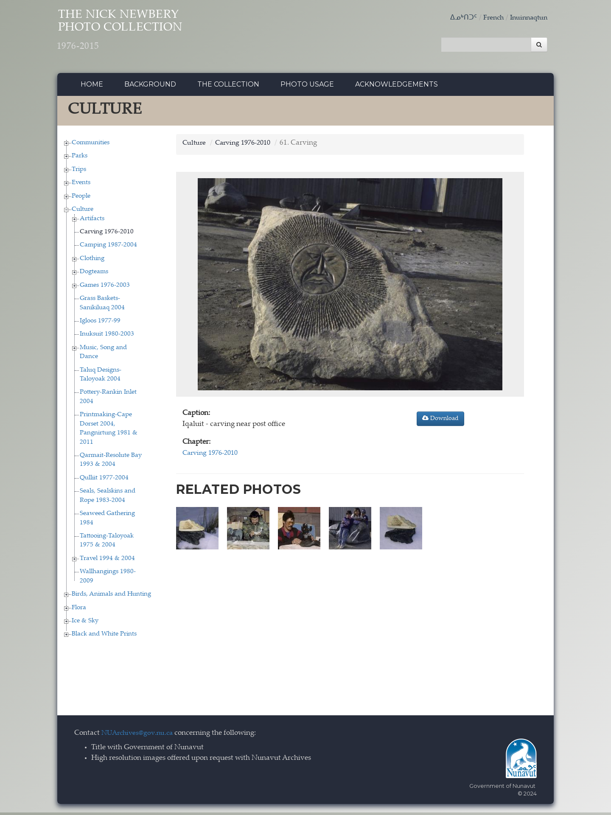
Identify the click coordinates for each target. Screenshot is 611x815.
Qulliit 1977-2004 (104, 480)
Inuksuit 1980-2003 (107, 336)
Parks (79, 158)
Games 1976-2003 (105, 287)
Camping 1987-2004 (108, 247)
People (81, 198)
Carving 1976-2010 (107, 234)
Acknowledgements (396, 87)
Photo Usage (307, 87)
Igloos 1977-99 (100, 323)
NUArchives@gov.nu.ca (139, 735)
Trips (79, 171)
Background (150, 87)
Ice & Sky (85, 623)
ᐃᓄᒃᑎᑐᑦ (458, 18)
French (489, 18)
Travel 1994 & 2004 (107, 560)
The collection (228, 87)
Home (92, 87)
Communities (90, 145)
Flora (79, 610)
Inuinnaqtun (527, 18)
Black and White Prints (104, 636)
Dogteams (94, 274)
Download (440, 420)
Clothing (92, 261)
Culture (82, 212)
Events (81, 185)
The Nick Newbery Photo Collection (136, 34)
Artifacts (92, 221)
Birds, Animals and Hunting (111, 597)
